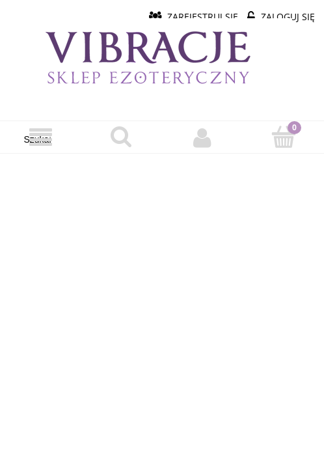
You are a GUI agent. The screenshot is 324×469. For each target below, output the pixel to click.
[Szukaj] (122, 136)
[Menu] (41, 137)
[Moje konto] (203, 137)
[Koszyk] (284, 136)
